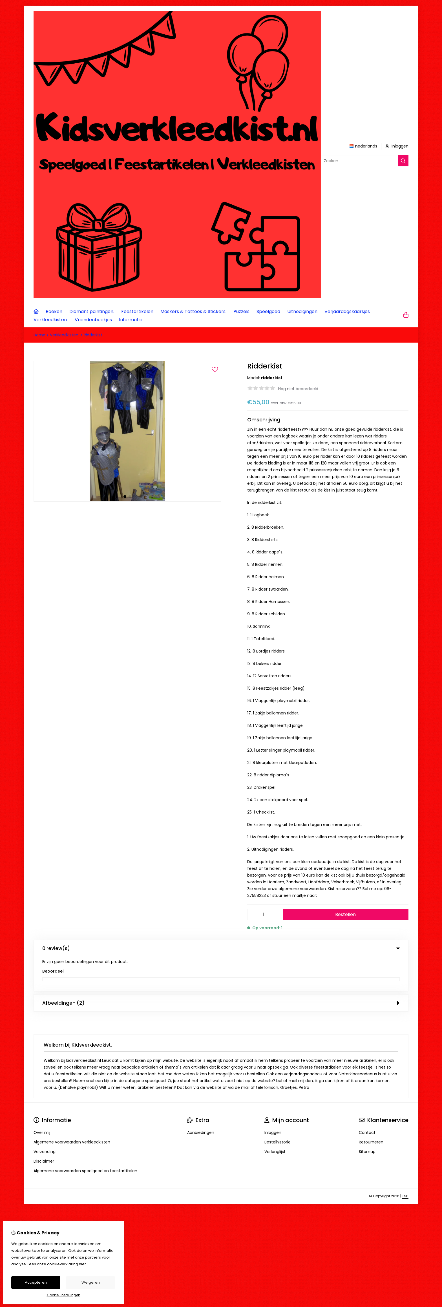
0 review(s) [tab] (221, 948)
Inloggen (272, 1098)
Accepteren (36, 1282)
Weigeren (90, 1282)
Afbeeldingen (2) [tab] (221, 968)
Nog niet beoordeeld (298, 389)
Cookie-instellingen (63, 1295)
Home (39, 335)
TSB (405, 1161)
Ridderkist (93, 335)
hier (82, 1264)
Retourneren (371, 1108)
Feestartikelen (137, 311)
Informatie (130, 319)
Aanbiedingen (200, 1098)
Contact (367, 1098)
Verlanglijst (275, 1117)
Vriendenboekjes (93, 319)
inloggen (397, 146)
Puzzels (241, 311)
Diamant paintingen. (91, 311)
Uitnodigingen (302, 311)
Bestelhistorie (277, 1108)
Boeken (54, 311)
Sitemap (367, 1117)
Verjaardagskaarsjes (347, 311)
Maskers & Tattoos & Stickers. (193, 311)
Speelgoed (268, 311)
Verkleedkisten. (51, 319)
